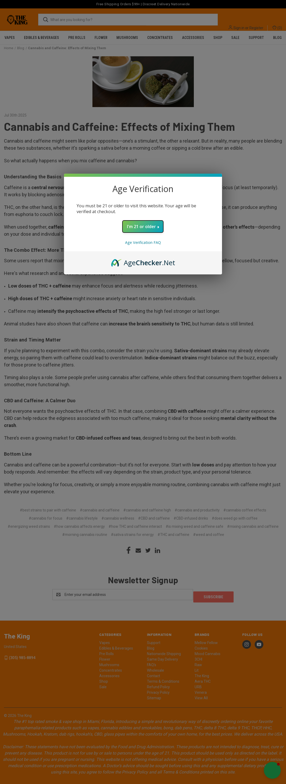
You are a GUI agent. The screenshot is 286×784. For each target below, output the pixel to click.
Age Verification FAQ (143, 242)
